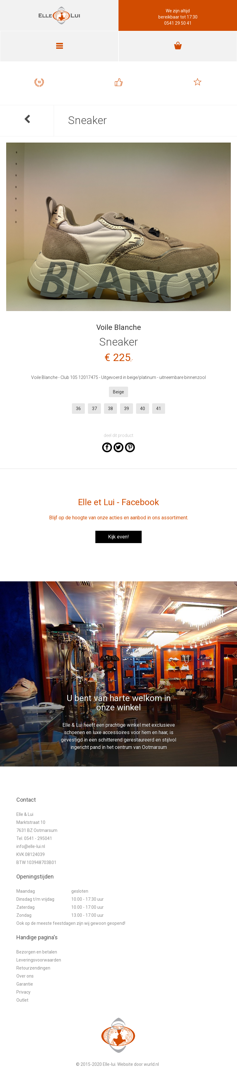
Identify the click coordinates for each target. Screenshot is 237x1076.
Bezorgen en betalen (36, 951)
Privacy (23, 992)
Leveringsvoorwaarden (38, 960)
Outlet (22, 1000)
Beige (118, 391)
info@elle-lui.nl (30, 846)
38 (110, 408)
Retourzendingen (33, 968)
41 (158, 408)
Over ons (25, 976)
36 (78, 408)
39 (126, 408)
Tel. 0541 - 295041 (34, 838)
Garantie (24, 984)
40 (142, 408)
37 (94, 408)
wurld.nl (151, 1064)
